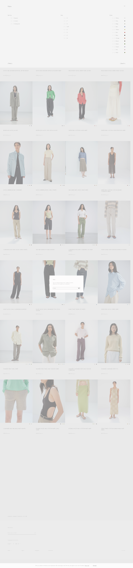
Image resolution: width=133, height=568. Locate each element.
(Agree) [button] (95, 565)
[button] (90, 565)
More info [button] (87, 565)
